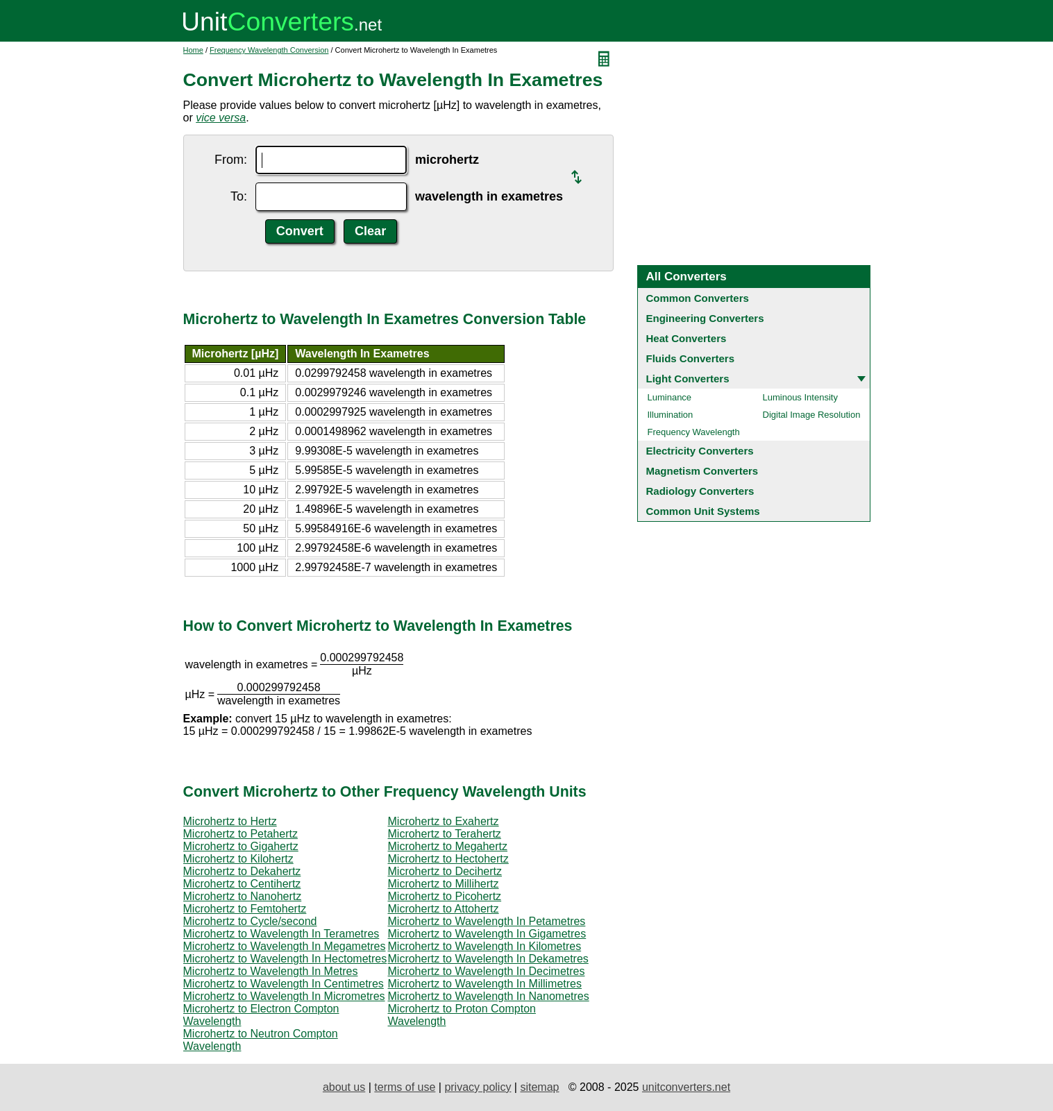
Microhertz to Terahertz (444, 834)
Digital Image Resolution (812, 414)
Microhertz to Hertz (230, 821)
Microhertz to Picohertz (445, 896)
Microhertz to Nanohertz (242, 896)
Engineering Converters (705, 318)
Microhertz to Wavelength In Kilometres (485, 946)
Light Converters (688, 378)
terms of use (404, 1087)
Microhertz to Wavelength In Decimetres (486, 971)
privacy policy (477, 1087)
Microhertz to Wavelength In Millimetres (485, 984)
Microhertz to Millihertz (443, 884)
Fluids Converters (690, 358)
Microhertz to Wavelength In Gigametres (487, 934)
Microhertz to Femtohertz (245, 909)
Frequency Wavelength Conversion (269, 50)
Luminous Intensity (800, 397)
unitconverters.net (686, 1087)
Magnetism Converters (702, 471)
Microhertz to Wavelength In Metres (270, 971)
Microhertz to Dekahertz (242, 871)
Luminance (670, 397)
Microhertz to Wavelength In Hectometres (285, 959)
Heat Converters (686, 338)
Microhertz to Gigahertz (240, 846)
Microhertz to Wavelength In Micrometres (284, 996)
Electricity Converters (700, 451)
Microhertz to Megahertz (448, 846)
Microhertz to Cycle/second (250, 921)
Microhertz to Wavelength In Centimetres (283, 984)
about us (344, 1087)
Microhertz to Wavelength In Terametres (281, 934)
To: (238, 196)
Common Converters (697, 298)
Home (193, 50)
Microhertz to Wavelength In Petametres (487, 921)
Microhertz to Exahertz (443, 821)
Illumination (670, 414)
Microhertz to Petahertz (240, 834)
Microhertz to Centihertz (242, 884)
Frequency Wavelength (694, 432)
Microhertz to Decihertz (445, 871)
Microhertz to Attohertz (443, 909)
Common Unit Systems (703, 511)
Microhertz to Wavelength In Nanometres (488, 996)
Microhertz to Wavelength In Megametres (284, 946)
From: (230, 160)
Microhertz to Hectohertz (448, 859)
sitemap (539, 1087)
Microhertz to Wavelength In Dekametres (488, 959)
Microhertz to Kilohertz (238, 859)
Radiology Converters (700, 491)
